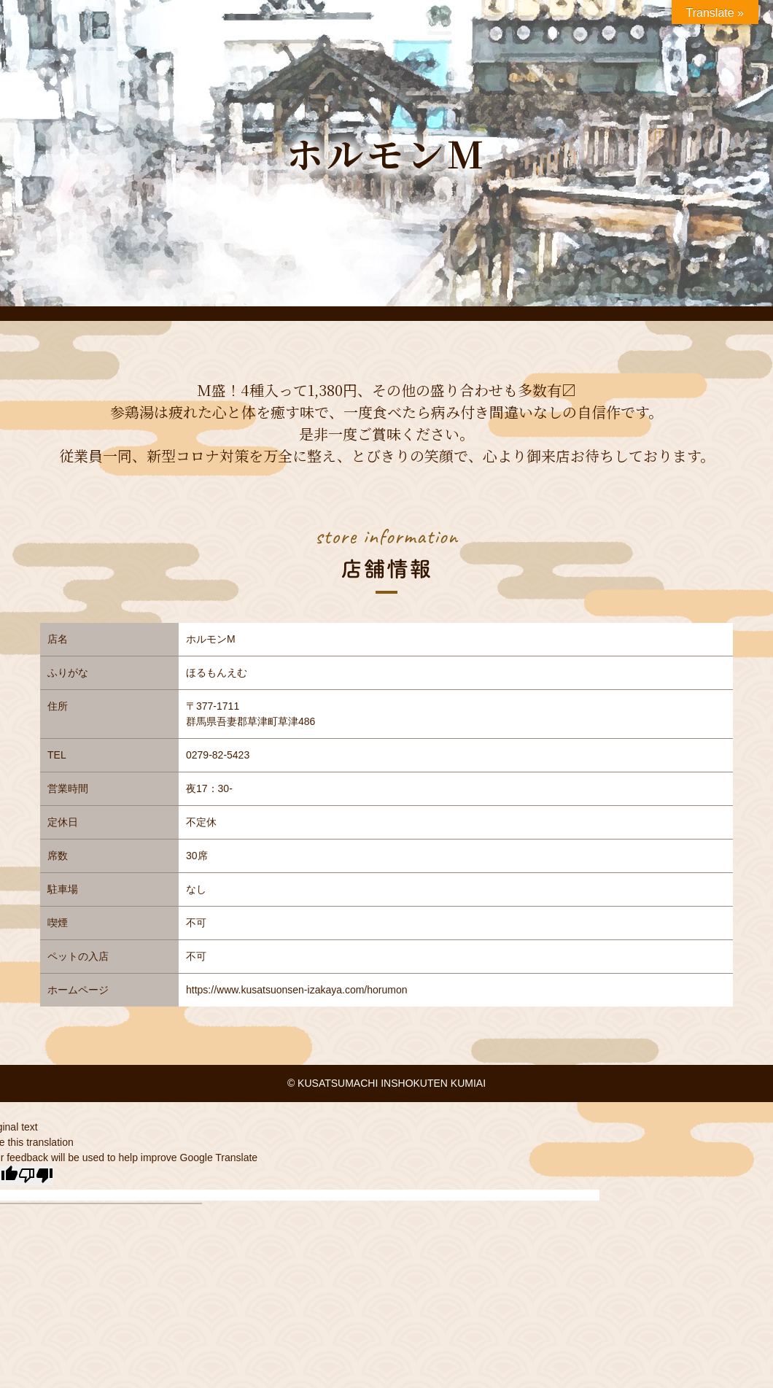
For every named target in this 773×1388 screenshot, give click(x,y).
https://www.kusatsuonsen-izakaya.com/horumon (296, 990)
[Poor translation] (35, 1175)
